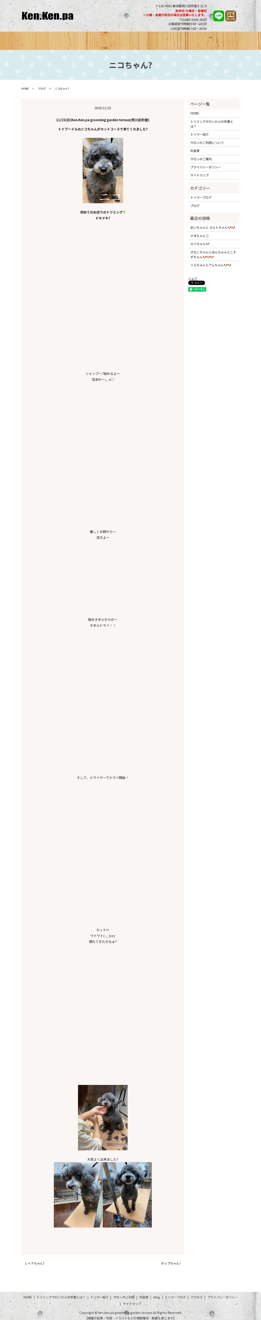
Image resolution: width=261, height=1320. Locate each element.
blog (156, 1293)
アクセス (220, 38)
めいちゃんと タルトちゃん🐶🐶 (212, 223)
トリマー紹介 (112, 38)
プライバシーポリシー (205, 163)
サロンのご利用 (139, 38)
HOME (32, 38)
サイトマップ (199, 171)
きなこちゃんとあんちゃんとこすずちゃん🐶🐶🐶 (213, 250)
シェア (192, 274)
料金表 (161, 38)
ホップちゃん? (171, 1259)
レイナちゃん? (34, 1259)
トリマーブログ (197, 38)
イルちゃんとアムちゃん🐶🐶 (210, 261)
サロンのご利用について (207, 138)
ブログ (175, 38)
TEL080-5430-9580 (193, 19)
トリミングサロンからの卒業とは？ (70, 38)
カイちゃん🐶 (199, 240)
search (235, 39)
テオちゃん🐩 (199, 231)
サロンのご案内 (201, 155)
